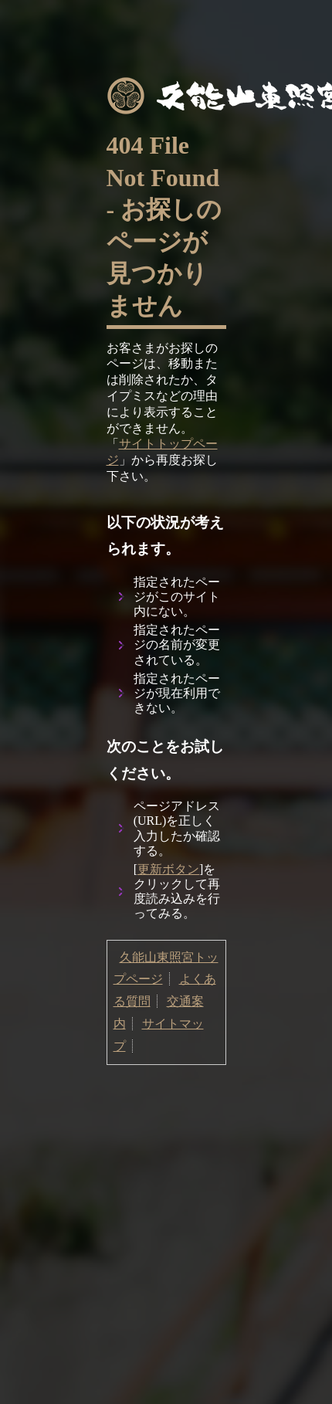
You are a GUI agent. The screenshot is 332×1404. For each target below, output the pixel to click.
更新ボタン (168, 869)
